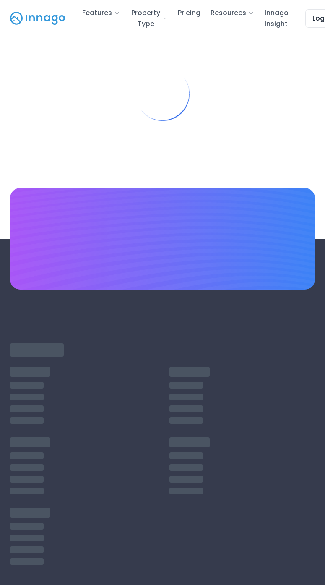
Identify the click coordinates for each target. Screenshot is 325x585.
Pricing (189, 13)
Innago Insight (277, 18)
